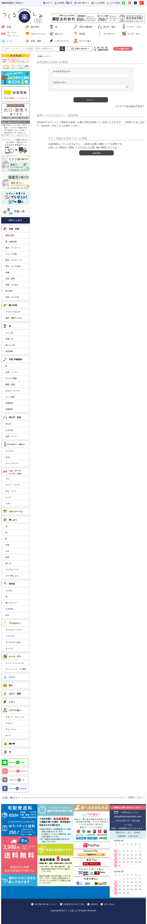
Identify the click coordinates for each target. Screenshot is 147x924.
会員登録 (59, 3)
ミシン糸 (9, 333)
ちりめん (9, 590)
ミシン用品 (10, 397)
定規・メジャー (12, 372)
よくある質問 (98, 3)
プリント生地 (11, 254)
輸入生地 (35, 27)
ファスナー (10, 451)
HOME (40, 56)
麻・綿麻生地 (11, 242)
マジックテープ (12, 463)
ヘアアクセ (10, 636)
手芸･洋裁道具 (85, 27)
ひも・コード (11, 491)
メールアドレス (62, 71)
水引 (7, 615)
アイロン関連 (11, 378)
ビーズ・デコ (133, 34)
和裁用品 (9, 409)
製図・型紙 (10, 384)
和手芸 (82, 34)
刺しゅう (59, 34)
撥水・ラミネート (12, 248)
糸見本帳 (9, 351)
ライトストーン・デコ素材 (15, 669)
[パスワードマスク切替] (127, 87)
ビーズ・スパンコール (14, 663)
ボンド (8, 735)
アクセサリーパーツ (13, 630)
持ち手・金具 (109, 27)
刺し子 (8, 563)
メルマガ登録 (113, 3)
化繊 (7, 272)
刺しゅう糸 (10, 345)
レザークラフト (62, 41)
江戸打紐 (9, 609)
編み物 (12, 743)
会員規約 (94, 904)
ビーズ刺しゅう (12, 576)
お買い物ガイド (81, 3)
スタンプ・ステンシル (14, 717)
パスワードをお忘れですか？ (130, 106)
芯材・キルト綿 (12, 297)
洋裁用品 (9, 403)
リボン (8, 503)
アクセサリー (109, 34)
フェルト (9, 723)
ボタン (8, 457)
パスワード (60, 82)
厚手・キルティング (13, 260)
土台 (7, 551)
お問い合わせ (109, 904)
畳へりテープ (11, 603)
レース (8, 497)
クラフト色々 (85, 41)
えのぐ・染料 (15, 693)
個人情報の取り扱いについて (46, 904)
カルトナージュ (38, 34)
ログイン (47, 3)
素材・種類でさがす (13, 318)
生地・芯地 (14, 229)
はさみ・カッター (12, 391)
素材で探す (10, 235)
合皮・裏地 (10, 279)
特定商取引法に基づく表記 (73, 904)
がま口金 (9, 430)
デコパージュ (11, 729)
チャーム (9, 648)
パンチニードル (12, 570)
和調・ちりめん (12, 285)
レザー (12, 702)
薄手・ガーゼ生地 (12, 266)
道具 (7, 557)
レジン (10, 41)
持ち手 (8, 424)
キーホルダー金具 (12, 642)
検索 (69, 3)
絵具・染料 (36, 41)
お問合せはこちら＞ (130, 812)
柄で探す (9, 291)
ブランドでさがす (12, 312)
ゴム (7, 479)
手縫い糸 (9, 339)
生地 (9, 27)
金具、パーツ (11, 436)
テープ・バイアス (12, 485)
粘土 (11, 685)
